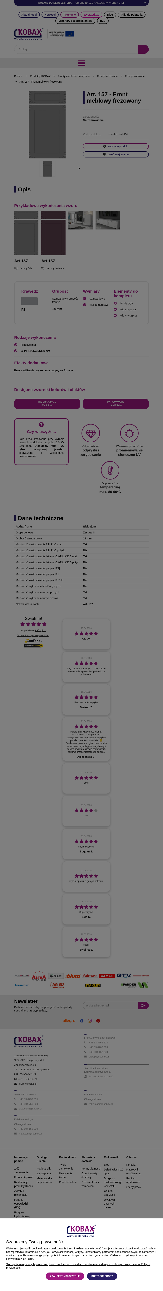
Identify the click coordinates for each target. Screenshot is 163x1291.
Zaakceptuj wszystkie (65, 1276)
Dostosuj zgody (102, 1276)
